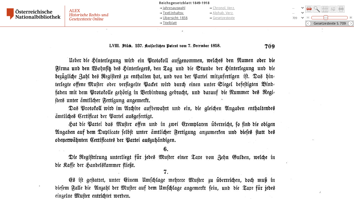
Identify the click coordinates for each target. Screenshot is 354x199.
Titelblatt (170, 22)
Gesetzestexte (224, 17)
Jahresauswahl (174, 8)
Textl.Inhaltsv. (173, 13)
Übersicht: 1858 (175, 17)
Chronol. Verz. (224, 8)
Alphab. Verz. (223, 13)
